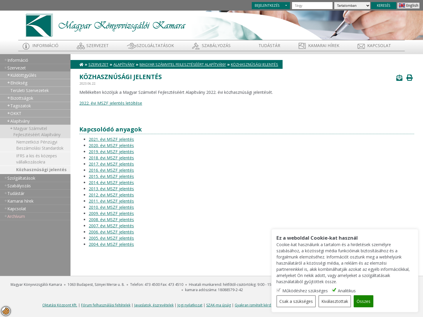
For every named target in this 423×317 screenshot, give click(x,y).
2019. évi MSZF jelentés (111, 151)
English (412, 5)
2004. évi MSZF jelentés (111, 244)
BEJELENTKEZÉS (267, 5)
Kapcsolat (379, 45)
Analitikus (347, 290)
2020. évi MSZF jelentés (111, 145)
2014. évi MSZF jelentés (111, 182)
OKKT (15, 113)
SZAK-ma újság (218, 305)
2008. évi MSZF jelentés (111, 219)
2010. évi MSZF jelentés (111, 207)
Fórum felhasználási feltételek (105, 305)
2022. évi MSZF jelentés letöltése (110, 103)
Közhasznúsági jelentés (41, 169)
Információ (45, 45)
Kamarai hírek (323, 45)
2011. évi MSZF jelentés (111, 201)
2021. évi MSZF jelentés (111, 139)
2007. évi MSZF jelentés (111, 225)
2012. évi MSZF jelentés (111, 195)
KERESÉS (383, 5)
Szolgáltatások (155, 45)
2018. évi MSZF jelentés (111, 158)
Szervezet (97, 45)
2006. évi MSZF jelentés (111, 232)
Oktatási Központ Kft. (59, 305)
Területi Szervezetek (29, 90)
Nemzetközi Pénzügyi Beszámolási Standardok (39, 145)
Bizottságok (21, 98)
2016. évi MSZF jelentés (111, 170)
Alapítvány (20, 121)
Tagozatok (20, 106)
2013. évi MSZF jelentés (111, 188)
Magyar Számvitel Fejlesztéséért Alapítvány (37, 131)
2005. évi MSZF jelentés (111, 238)
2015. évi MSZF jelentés (111, 176)
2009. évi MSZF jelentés (111, 213)
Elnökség (18, 83)
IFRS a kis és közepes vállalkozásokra (36, 159)
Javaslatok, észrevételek (154, 305)
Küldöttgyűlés (23, 75)
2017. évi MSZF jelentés (111, 164)
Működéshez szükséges (305, 290)
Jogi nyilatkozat (189, 305)
